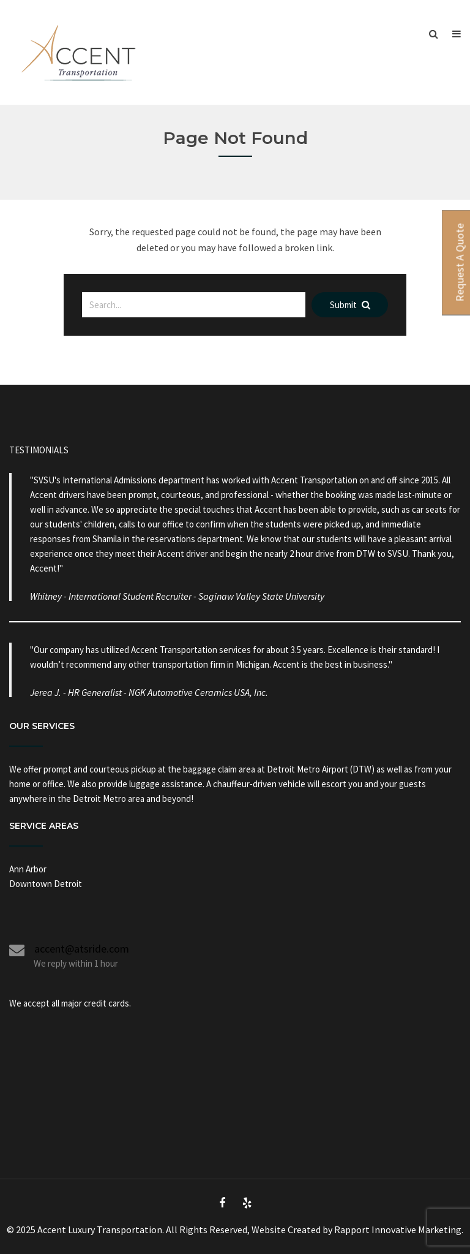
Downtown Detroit (45, 884)
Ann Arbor (28, 869)
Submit (350, 305)
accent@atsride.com (76, 949)
